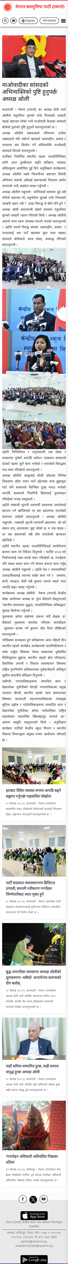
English (28, 20)
